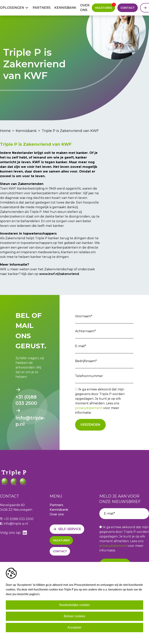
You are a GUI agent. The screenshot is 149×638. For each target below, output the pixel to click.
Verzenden (90, 424)
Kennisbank (65, 8)
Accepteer (74, 627)
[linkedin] (25, 532)
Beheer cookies (74, 616)
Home (5, 131)
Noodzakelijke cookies (74, 605)
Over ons (84, 7)
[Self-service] (67, 529)
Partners (41, 8)
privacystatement (88, 408)
